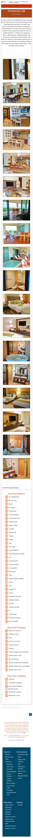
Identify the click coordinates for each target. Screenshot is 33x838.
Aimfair (24, 732)
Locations (8, 762)
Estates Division (10, 817)
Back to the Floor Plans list (11, 707)
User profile (9, 805)
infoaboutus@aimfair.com (15, 735)
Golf (19, 764)
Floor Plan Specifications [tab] (11, 488)
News (20, 757)
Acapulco (10, 764)
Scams (20, 778)
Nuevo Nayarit (11, 772)
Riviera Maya (11, 783)
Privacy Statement (20, 740)
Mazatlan (10, 769)
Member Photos (10, 826)
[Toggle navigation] (16, 6)
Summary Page (23, 754)
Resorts (7, 754)
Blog (19, 776)
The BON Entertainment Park (11, 792)
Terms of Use (11, 740)
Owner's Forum (10, 828)
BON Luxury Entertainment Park (10, 821)
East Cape (10, 767)
